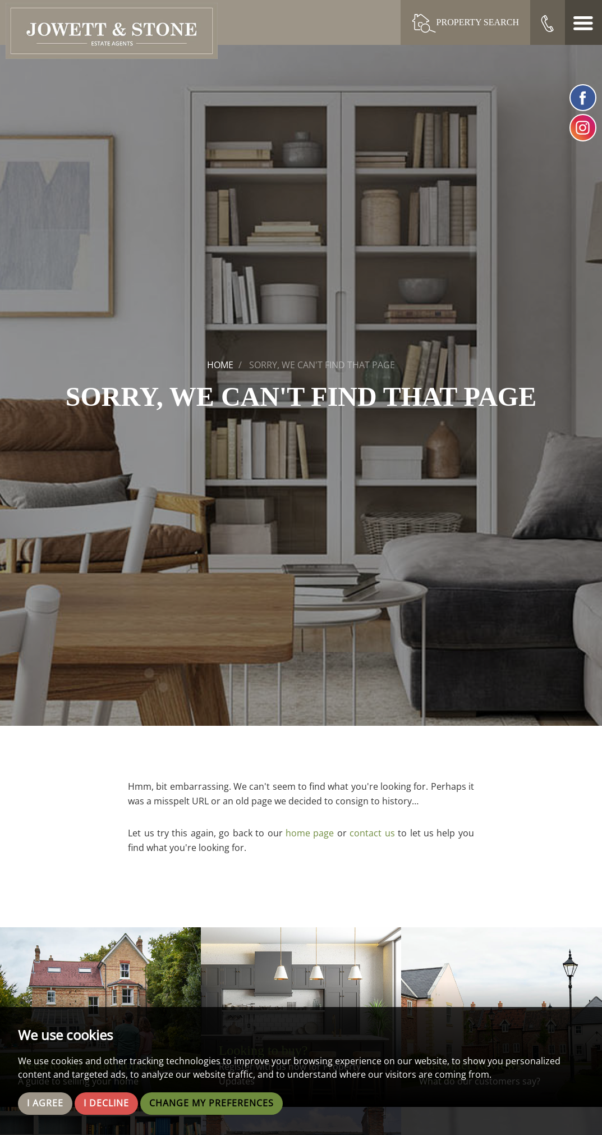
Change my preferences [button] (211, 1103)
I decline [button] (106, 1103)
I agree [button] (45, 1103)
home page (310, 833)
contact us (372, 833)
